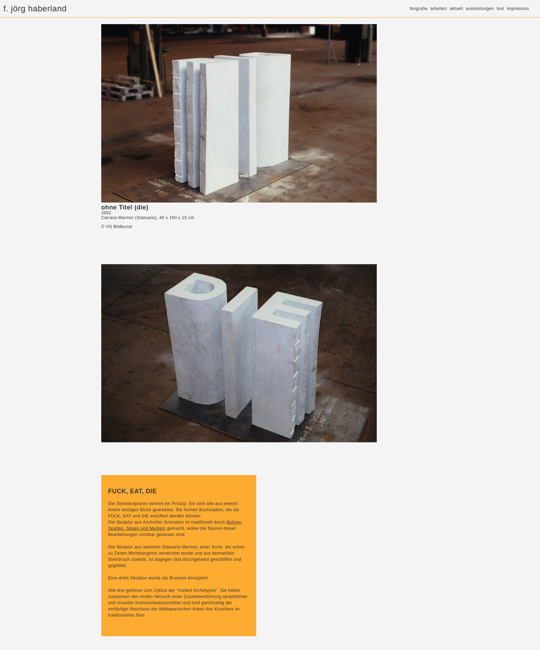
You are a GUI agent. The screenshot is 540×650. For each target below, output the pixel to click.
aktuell (456, 8)
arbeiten (438, 8)
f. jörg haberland (35, 8)
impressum (518, 8)
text (500, 8)
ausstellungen (480, 8)
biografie (418, 8)
